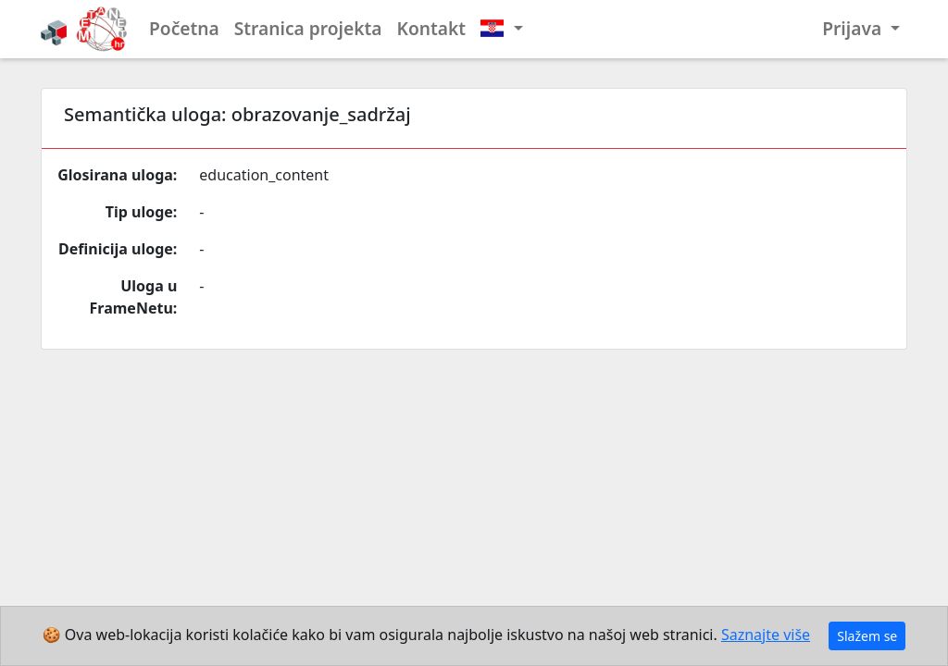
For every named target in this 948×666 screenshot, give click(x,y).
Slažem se (867, 636)
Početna (184, 28)
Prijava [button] (854, 28)
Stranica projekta (308, 28)
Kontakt (432, 28)
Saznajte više (765, 634)
